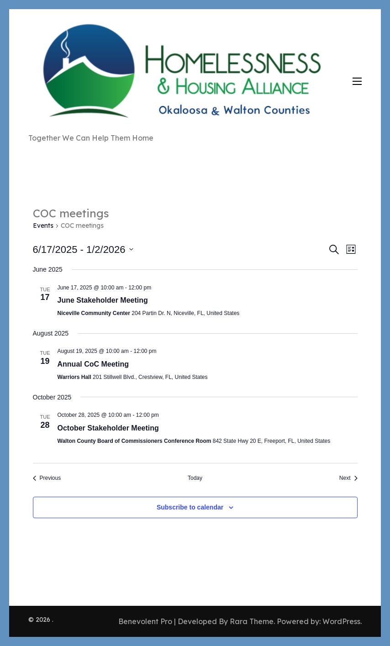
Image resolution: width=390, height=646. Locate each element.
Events (43, 225)
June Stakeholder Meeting (103, 300)
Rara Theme (252, 621)
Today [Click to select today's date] (195, 478)
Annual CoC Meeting (93, 364)
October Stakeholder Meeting (108, 428)
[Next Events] (348, 478)
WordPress (341, 621)
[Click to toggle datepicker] (83, 249)
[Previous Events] (47, 478)
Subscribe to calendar (190, 507)
